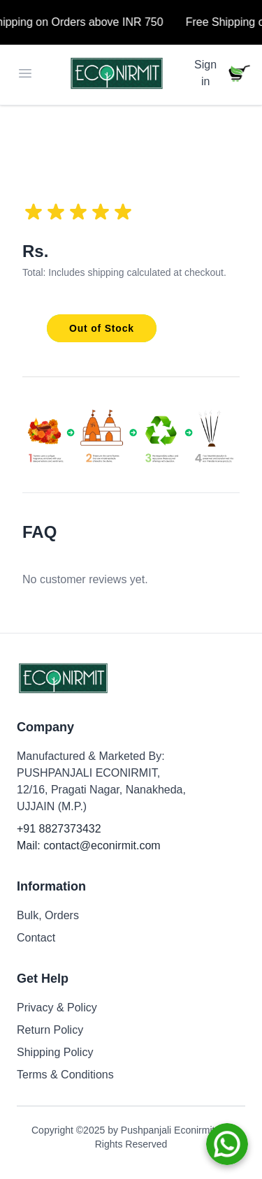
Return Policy (50, 1030)
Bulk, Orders (48, 915)
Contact (36, 938)
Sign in (205, 73)
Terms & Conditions (65, 1075)
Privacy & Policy (57, 1007)
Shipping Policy (55, 1052)
